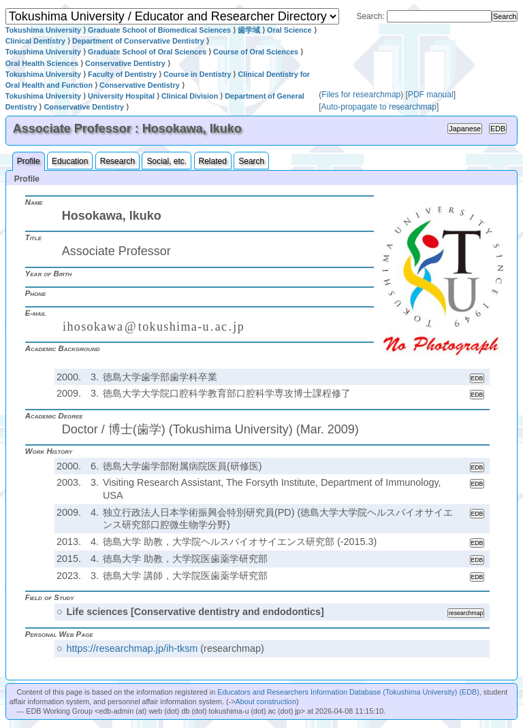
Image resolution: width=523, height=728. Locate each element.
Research (117, 161)
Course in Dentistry (197, 74)
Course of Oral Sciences (255, 52)
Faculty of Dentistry (122, 74)
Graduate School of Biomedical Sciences (159, 30)
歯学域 (249, 30)
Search (251, 161)
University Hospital (121, 96)
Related (213, 161)
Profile (28, 161)
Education (70, 161)
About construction (265, 701)
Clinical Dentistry (35, 41)
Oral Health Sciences (41, 63)
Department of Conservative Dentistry (138, 41)
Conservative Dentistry (125, 63)
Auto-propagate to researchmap (379, 107)
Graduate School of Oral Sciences (147, 52)
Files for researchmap (360, 94)
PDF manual (431, 94)
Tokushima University (43, 30)
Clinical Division (189, 96)
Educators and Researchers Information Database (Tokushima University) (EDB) (348, 692)
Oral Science (289, 30)
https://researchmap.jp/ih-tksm (132, 648)
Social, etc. (166, 161)
